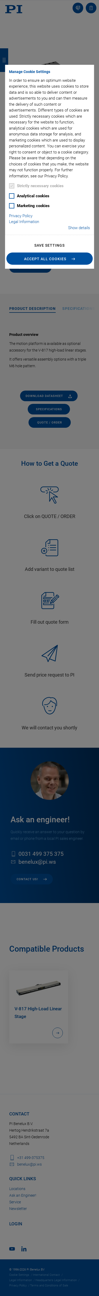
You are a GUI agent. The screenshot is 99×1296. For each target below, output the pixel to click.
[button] (49, 259)
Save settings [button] (49, 245)
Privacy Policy (20, 215)
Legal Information (24, 221)
